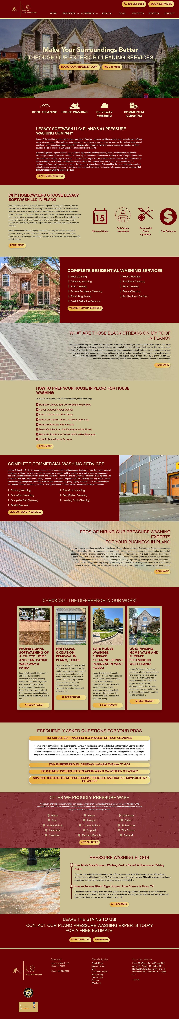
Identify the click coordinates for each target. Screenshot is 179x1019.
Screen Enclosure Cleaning (86, 291)
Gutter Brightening (80, 296)
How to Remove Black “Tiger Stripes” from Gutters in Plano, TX (113, 886)
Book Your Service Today (79, 67)
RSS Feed (96, 983)
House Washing (131, 277)
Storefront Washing (74, 490)
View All (135, 980)
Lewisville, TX (152, 972)
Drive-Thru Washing (22, 495)
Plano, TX (136, 963)
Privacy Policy (97, 975)
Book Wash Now (80, 940)
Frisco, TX (146, 963)
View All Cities (89, 842)
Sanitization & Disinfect (135, 296)
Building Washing (21, 490)
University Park (91, 826)
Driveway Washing (81, 282)
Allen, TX (136, 966)
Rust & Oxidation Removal (85, 301)
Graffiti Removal (20, 505)
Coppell (91, 830)
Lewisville (54, 830)
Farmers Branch (91, 835)
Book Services (161, 4)
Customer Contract (100, 972)
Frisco (91, 816)
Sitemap (95, 980)
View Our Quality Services (85, 308)
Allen (54, 820)
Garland (128, 835)
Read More (162, 365)
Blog (94, 969)
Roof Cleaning (78, 277)
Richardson (128, 826)
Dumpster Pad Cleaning (24, 500)
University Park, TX (157, 969)
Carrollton (54, 835)
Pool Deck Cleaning (133, 282)
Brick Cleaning (130, 287)
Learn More (17, 246)
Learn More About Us (50, 176)
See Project (34, 705)
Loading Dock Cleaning (76, 500)
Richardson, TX (138, 972)
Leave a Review (98, 966)
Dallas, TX (157, 966)
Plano (54, 816)
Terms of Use (97, 978)
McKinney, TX (157, 963)
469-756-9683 (134, 4)
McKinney (128, 816)
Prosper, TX (146, 966)
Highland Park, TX (140, 969)
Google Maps (97, 963)
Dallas (128, 820)
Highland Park (55, 826)
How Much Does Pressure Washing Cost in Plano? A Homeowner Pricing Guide (119, 867)
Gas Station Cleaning (75, 495)
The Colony (128, 830)
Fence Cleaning (131, 291)
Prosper (91, 820)
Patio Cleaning (78, 287)
